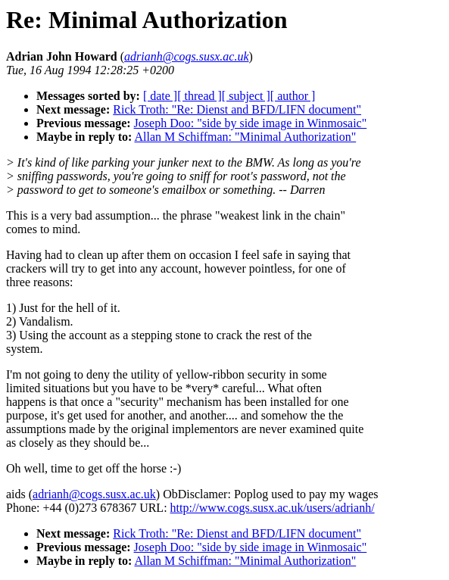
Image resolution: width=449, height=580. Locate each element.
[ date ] (160, 95)
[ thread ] (199, 95)
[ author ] (293, 95)
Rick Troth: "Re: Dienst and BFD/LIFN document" (237, 109)
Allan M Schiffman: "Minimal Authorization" (245, 136)
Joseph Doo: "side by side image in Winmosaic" (250, 123)
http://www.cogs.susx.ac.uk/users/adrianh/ (272, 507)
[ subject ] (246, 95)
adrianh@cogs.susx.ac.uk (94, 494)
